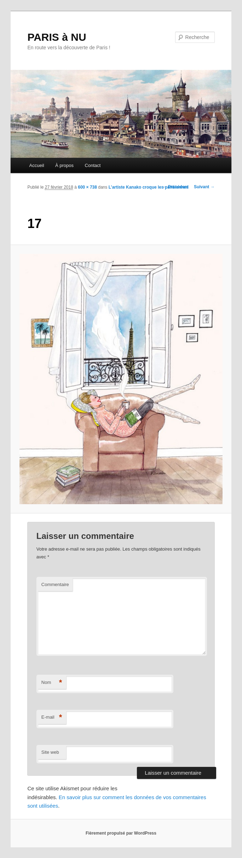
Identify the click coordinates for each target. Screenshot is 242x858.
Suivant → (204, 186)
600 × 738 (87, 187)
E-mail (51, 717)
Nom (51, 683)
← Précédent (176, 186)
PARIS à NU (56, 37)
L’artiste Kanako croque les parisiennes (149, 187)
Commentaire (55, 584)
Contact (93, 165)
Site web (50, 752)
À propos (64, 165)
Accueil (36, 165)
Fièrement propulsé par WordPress (121, 833)
